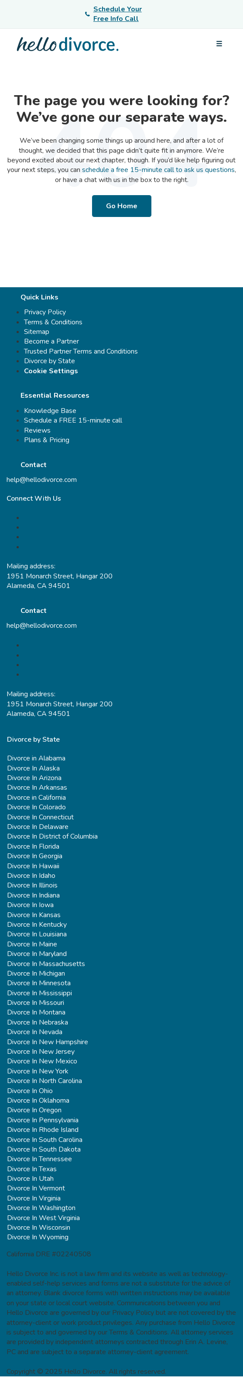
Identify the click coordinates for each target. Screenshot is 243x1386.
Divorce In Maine (32, 944)
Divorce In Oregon (34, 1110)
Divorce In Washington (41, 1208)
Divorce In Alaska (33, 768)
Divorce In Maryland (37, 954)
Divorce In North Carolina (44, 1081)
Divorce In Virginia (34, 1198)
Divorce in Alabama (36, 758)
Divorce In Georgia (34, 856)
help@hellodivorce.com (42, 480)
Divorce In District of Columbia (52, 836)
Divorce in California (36, 797)
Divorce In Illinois (32, 885)
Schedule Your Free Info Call (113, 14)
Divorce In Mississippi (39, 993)
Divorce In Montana (36, 1012)
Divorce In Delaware (37, 827)
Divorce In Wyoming (37, 1237)
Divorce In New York (37, 1071)
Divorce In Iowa (30, 905)
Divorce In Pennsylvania (43, 1120)
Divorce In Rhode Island (43, 1130)
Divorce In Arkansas (37, 787)
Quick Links (39, 297)
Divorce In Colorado (36, 807)
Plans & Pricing (46, 440)
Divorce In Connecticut (40, 817)
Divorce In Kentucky (37, 924)
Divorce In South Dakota (44, 1149)
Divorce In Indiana (33, 895)
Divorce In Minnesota (39, 983)
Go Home (121, 206)
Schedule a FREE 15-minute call (73, 420)
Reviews (37, 430)
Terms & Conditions (53, 322)
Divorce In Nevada (34, 1032)
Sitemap (36, 332)
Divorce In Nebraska (37, 1022)
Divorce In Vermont (36, 1188)
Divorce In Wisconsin (38, 1227)
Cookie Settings (51, 371)
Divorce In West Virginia (43, 1218)
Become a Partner (51, 341)
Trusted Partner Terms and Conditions (81, 351)
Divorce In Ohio (30, 1091)
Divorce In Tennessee (39, 1159)
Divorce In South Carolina (44, 1140)
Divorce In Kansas (34, 915)
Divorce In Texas (32, 1169)
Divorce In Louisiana (37, 934)
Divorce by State (49, 361)
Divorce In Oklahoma (38, 1100)
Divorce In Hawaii (33, 866)
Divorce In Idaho (31, 875)
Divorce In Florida (33, 846)
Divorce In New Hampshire (47, 1042)
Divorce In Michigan (36, 973)
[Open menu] (219, 44)
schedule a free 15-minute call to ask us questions (158, 170)
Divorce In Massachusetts (46, 964)
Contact (34, 465)
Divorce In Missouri (35, 1003)
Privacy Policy (45, 312)
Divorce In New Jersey (41, 1051)
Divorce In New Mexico (42, 1061)
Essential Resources (55, 395)
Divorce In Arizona (34, 778)
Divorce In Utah (30, 1178)
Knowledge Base (50, 411)
